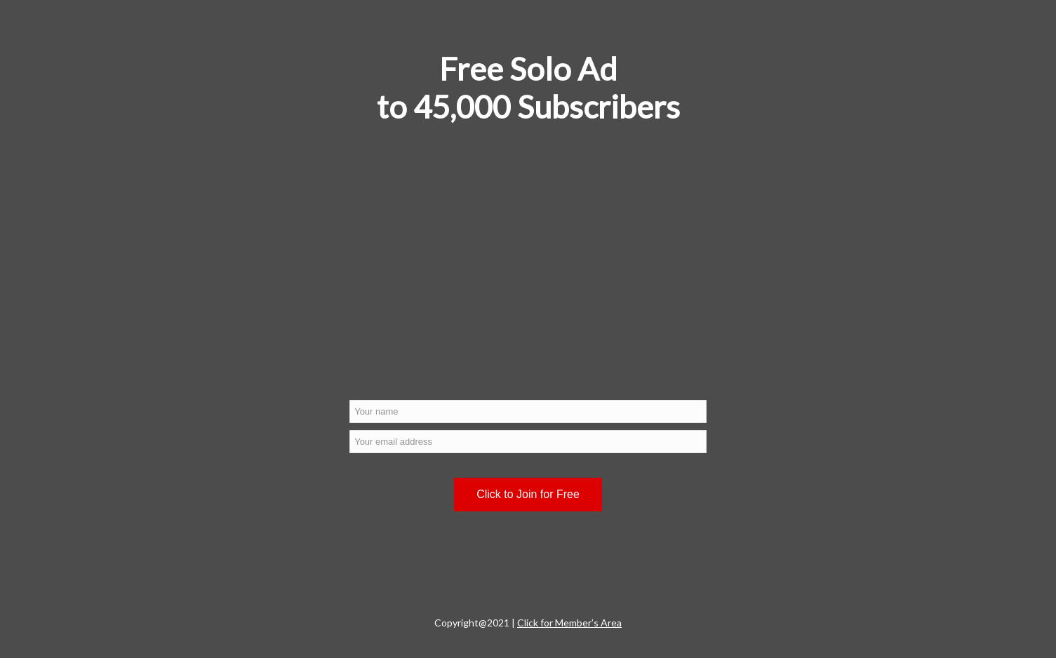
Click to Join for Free (528, 494)
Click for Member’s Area (569, 623)
